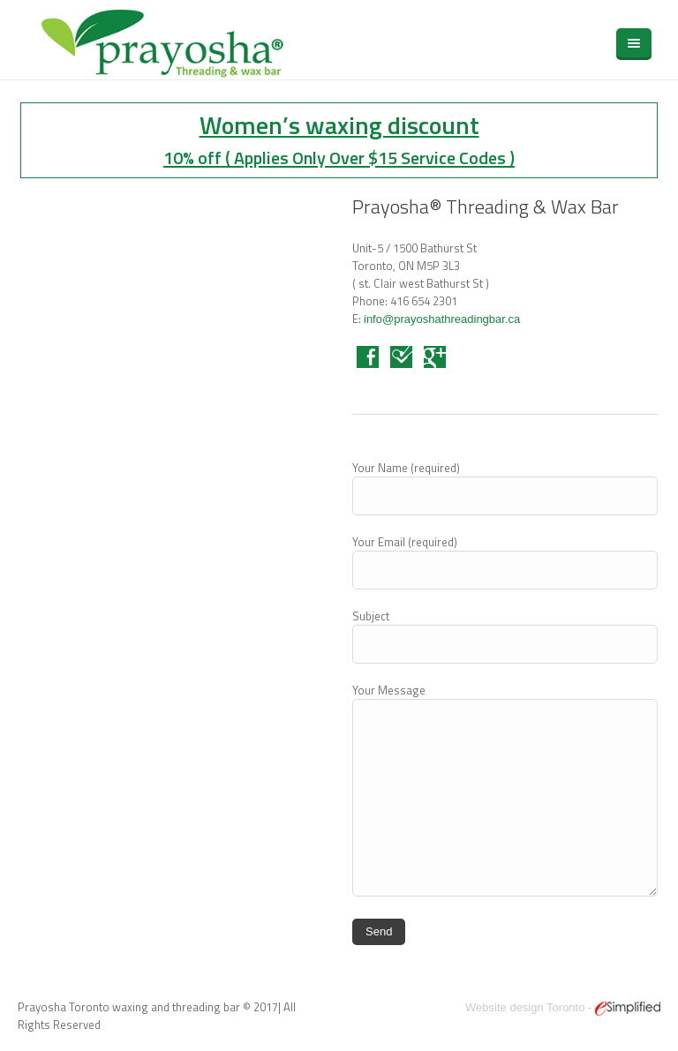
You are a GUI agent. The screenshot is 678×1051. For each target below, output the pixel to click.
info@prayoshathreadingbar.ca (442, 319)
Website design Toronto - (562, 1007)
